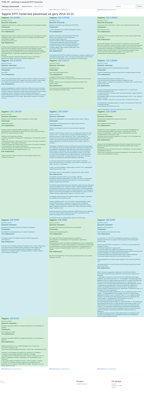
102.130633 (111, 17)
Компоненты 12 (18, 9)
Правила (114, 387)
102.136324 (15, 111)
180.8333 (14, 318)
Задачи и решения (38, 6)
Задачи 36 (10, 9)
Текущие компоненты (26, 6)
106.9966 (62, 220)
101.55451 (15, 17)
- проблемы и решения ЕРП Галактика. (22, 2)
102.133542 (15, 60)
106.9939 (14, 220)
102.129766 (63, 17)
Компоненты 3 (113, 9)
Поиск (139, 6)
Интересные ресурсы (81, 384)
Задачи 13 (58, 9)
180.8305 (110, 220)
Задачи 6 (106, 9)
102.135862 (111, 60)
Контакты (114, 384)
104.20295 (111, 111)
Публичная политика (117, 385)
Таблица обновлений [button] (10, 6)
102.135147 (63, 60)
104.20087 (63, 111)
